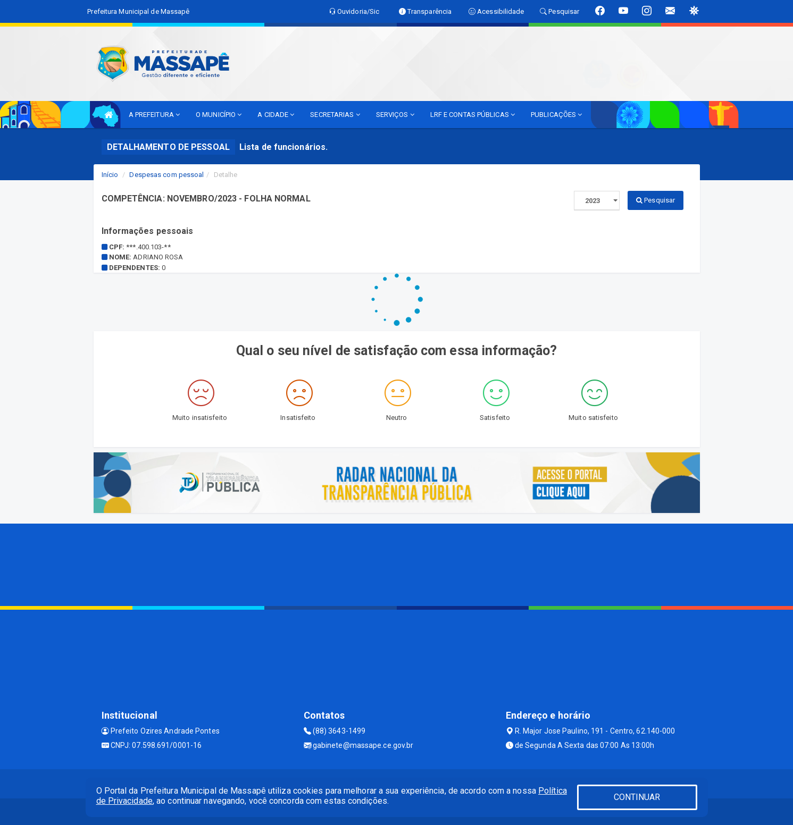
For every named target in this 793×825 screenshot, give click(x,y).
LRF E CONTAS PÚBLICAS (472, 115)
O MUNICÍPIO (218, 115)
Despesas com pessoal (166, 175)
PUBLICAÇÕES (556, 115)
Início (110, 175)
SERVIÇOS (395, 115)
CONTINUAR (637, 797)
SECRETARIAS (335, 115)
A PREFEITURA (154, 115)
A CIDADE (275, 115)
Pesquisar (655, 200)
